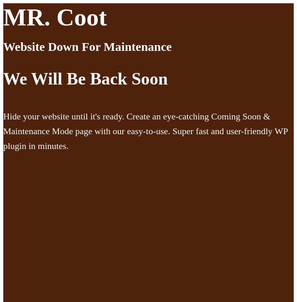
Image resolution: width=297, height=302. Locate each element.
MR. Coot (55, 17)
